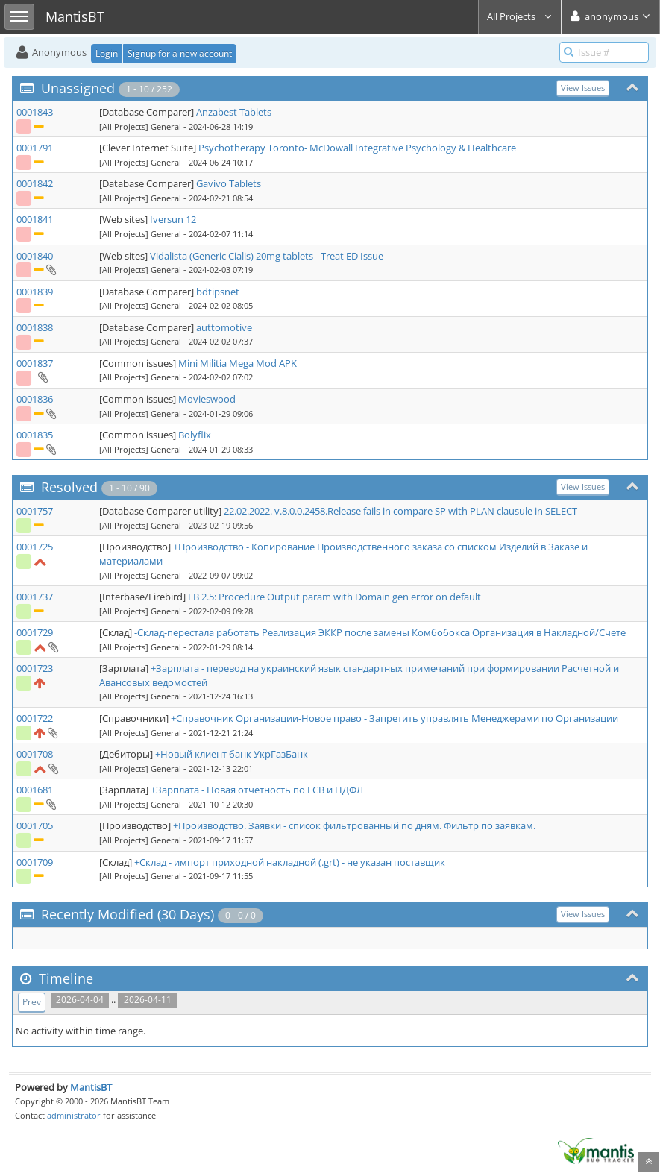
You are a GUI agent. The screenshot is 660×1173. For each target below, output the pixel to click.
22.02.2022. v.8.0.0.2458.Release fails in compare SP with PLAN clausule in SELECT (400, 511)
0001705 (34, 825)
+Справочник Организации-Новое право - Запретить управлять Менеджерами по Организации (394, 718)
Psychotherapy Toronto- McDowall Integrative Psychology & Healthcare (357, 147)
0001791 (34, 147)
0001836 (34, 399)
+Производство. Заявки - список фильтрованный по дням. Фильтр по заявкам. (354, 825)
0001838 (34, 327)
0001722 (34, 718)
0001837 (34, 363)
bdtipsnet (217, 291)
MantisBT (91, 1087)
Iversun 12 (173, 219)
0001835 (34, 434)
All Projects (520, 16)
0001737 (34, 596)
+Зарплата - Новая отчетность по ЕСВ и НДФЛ (257, 789)
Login (106, 53)
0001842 (34, 183)
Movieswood (207, 399)
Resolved (69, 487)
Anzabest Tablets (233, 112)
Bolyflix (194, 434)
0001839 (34, 291)
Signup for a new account (180, 53)
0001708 (34, 754)
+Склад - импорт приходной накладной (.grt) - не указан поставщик (289, 862)
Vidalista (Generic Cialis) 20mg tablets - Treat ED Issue (266, 255)
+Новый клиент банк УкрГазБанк (231, 754)
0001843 (34, 112)
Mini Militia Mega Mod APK (237, 363)
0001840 (34, 255)
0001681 (34, 789)
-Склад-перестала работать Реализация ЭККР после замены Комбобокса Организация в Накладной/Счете (380, 632)
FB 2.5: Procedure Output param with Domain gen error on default (334, 596)
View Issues (583, 87)
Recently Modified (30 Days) (127, 914)
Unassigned (78, 88)
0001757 (34, 511)
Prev (31, 1002)
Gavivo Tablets (228, 183)
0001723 (34, 668)
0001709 (34, 862)
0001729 (34, 632)
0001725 (34, 546)
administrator (74, 1115)
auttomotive (224, 327)
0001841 (34, 219)
